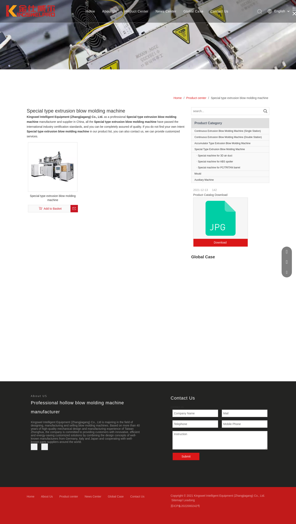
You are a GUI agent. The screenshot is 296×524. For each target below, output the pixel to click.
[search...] (226, 111)
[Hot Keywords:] (265, 111)
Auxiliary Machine (204, 179)
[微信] (44, 447)
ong (192, 500)
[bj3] (148, 34)
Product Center (136, 11)
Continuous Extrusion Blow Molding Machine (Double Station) (228, 137)
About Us (109, 11)
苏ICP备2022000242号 (185, 506)
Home (90, 11)
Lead (187, 500)
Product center (68, 496)
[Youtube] (34, 447)
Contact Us (219, 11)
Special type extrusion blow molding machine (53, 198)
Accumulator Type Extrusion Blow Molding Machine (222, 143)
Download (220, 242)
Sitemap (176, 500)
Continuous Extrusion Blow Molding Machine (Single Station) (227, 131)
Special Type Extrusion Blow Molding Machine (231, 149)
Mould (197, 173)
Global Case (193, 11)
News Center (166, 11)
